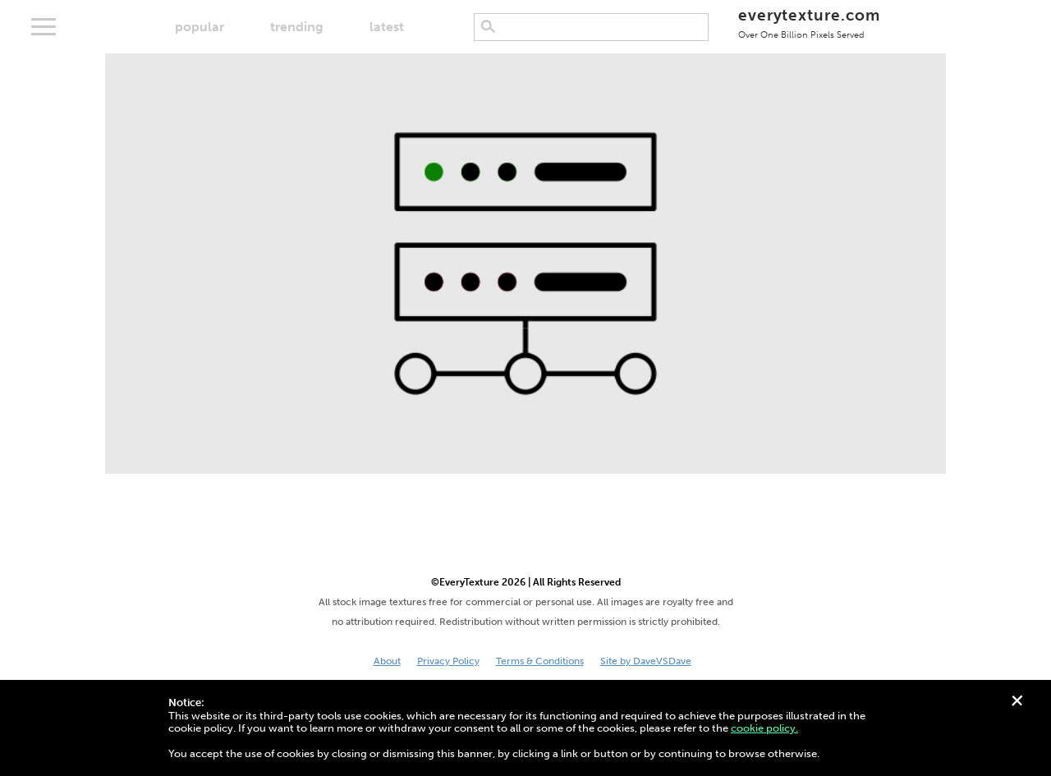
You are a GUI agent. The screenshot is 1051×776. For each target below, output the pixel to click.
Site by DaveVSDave (645, 661)
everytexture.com (809, 22)
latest (386, 26)
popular (199, 26)
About (387, 661)
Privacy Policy (448, 661)
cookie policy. (764, 728)
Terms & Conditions (540, 661)
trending (297, 26)
